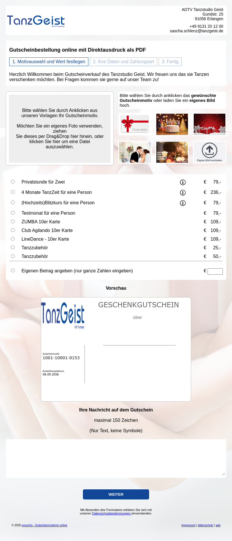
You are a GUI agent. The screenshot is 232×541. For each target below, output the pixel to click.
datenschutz (205, 525)
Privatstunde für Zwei (43, 181)
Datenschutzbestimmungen (111, 513)
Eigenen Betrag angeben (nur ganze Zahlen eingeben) (77, 270)
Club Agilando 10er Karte (47, 230)
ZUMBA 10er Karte (41, 221)
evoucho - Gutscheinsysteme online (44, 525)
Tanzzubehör (35, 247)
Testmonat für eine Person (48, 213)
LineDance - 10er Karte (45, 239)
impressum (188, 525)
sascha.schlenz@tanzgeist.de (196, 31)
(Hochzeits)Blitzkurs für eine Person (58, 202)
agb (218, 525)
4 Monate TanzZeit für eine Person (57, 192)
